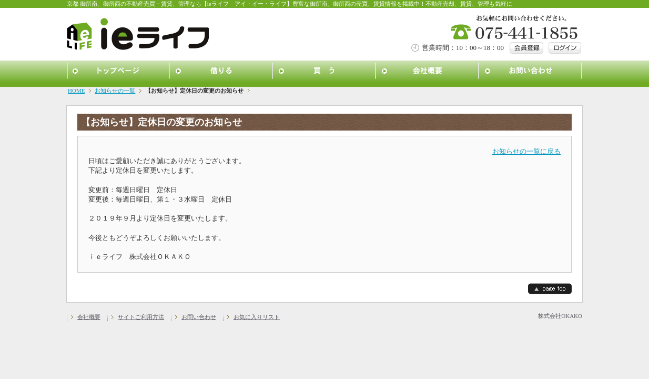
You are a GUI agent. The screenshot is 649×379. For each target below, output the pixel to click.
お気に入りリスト (257, 317)
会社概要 (427, 71)
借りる (221, 71)
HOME (76, 90)
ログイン (565, 48)
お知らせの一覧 (115, 90)
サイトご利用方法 (141, 317)
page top (550, 288)
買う (324, 71)
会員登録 (526, 48)
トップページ (118, 71)
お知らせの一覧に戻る (526, 151)
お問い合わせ (530, 71)
